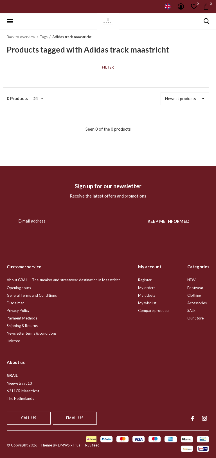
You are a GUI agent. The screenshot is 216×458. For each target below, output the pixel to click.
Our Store (195, 318)
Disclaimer (15, 303)
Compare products (153, 310)
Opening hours (19, 287)
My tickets (146, 295)
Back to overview (21, 37)
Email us (74, 418)
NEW (191, 280)
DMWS (64, 445)
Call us (28, 418)
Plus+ (77, 445)
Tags (44, 37)
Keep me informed (168, 221)
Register (145, 280)
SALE (191, 310)
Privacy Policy (18, 310)
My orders (146, 287)
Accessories (197, 303)
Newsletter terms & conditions (32, 333)
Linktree (13, 341)
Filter (108, 67)
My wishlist (147, 303)
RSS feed (92, 445)
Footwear (195, 287)
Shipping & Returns (22, 325)
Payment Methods (22, 318)
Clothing (194, 295)
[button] (11, 21)
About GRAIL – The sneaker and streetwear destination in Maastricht (63, 280)
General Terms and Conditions (32, 295)
